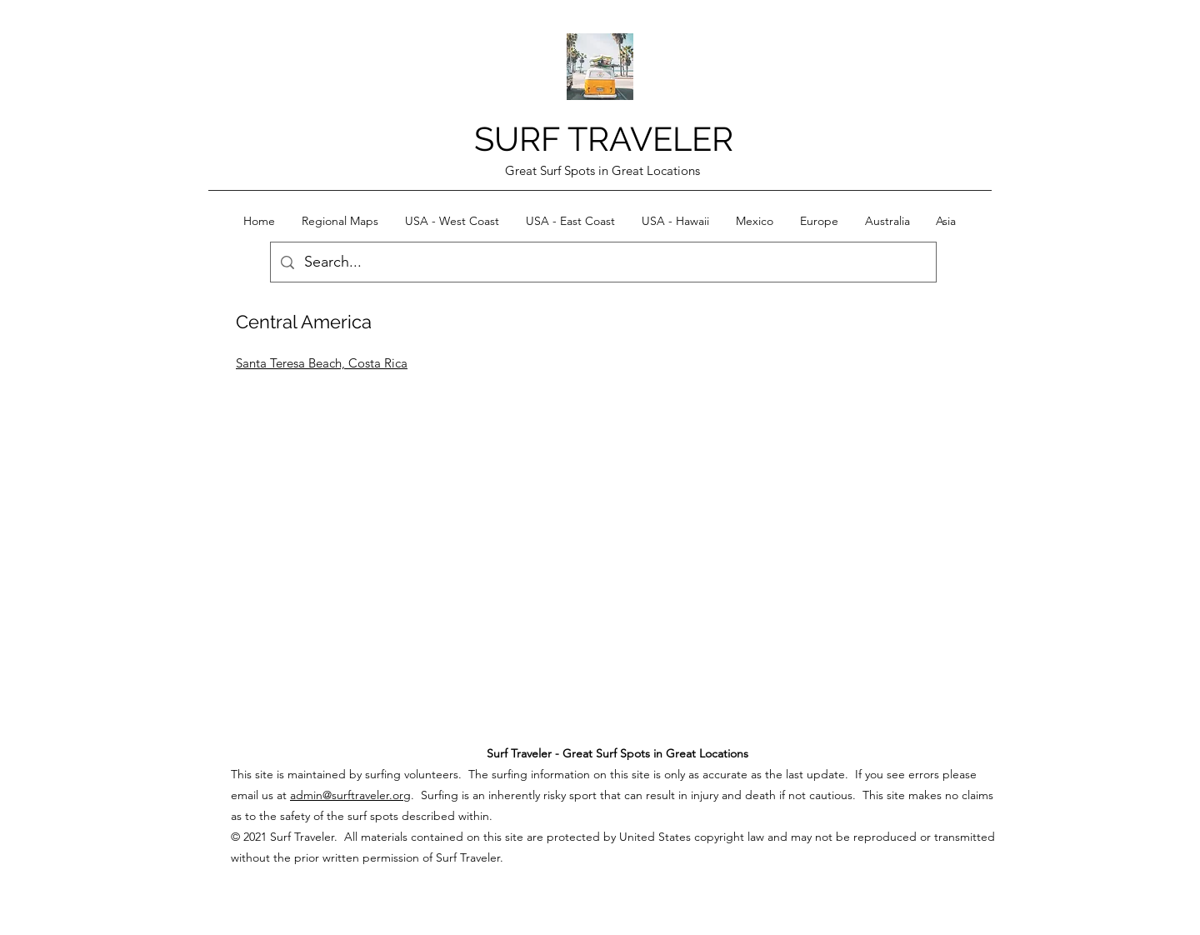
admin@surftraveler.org (350, 795)
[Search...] (602, 262)
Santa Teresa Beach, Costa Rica (322, 363)
